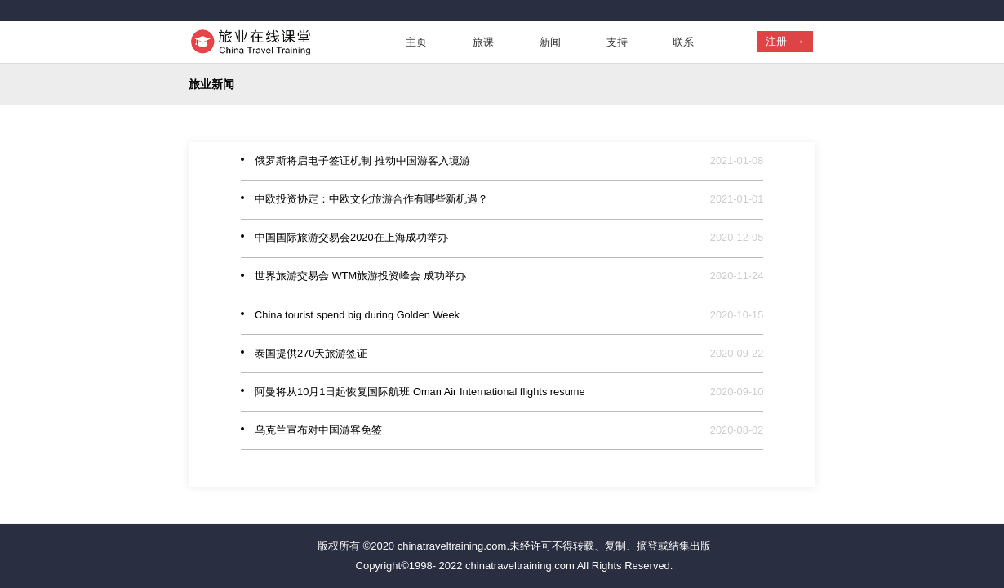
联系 (683, 42)
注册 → (785, 41)
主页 (416, 42)
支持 (617, 42)
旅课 (483, 42)
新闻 (550, 42)
